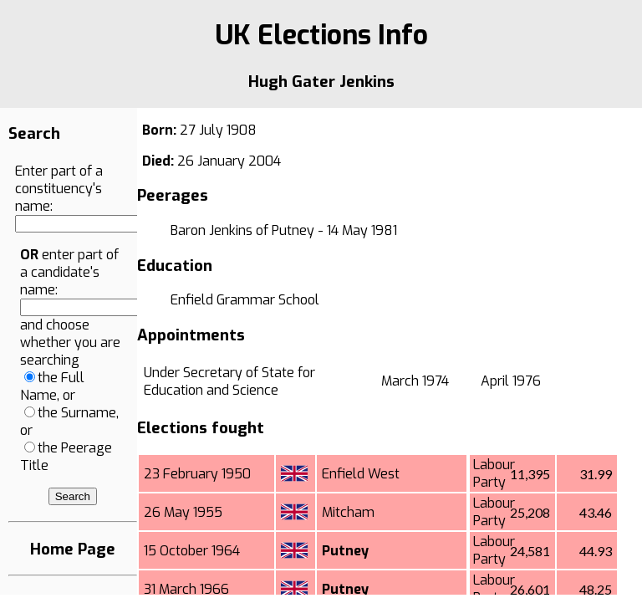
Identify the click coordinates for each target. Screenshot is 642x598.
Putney (345, 551)
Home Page (72, 549)
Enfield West (361, 474)
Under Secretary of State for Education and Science (229, 381)
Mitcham (348, 512)
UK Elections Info (321, 35)
